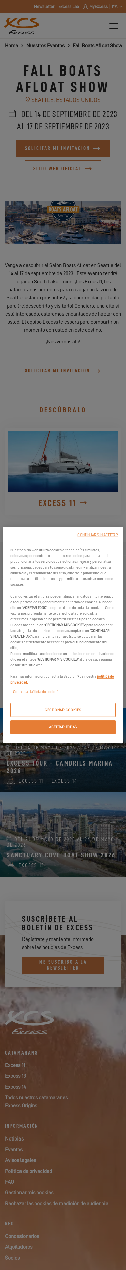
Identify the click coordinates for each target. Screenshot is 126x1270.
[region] (63, 635)
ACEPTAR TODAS (63, 727)
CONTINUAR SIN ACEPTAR (97, 535)
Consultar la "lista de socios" (35, 691)
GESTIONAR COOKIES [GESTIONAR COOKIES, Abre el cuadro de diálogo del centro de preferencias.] (63, 710)
